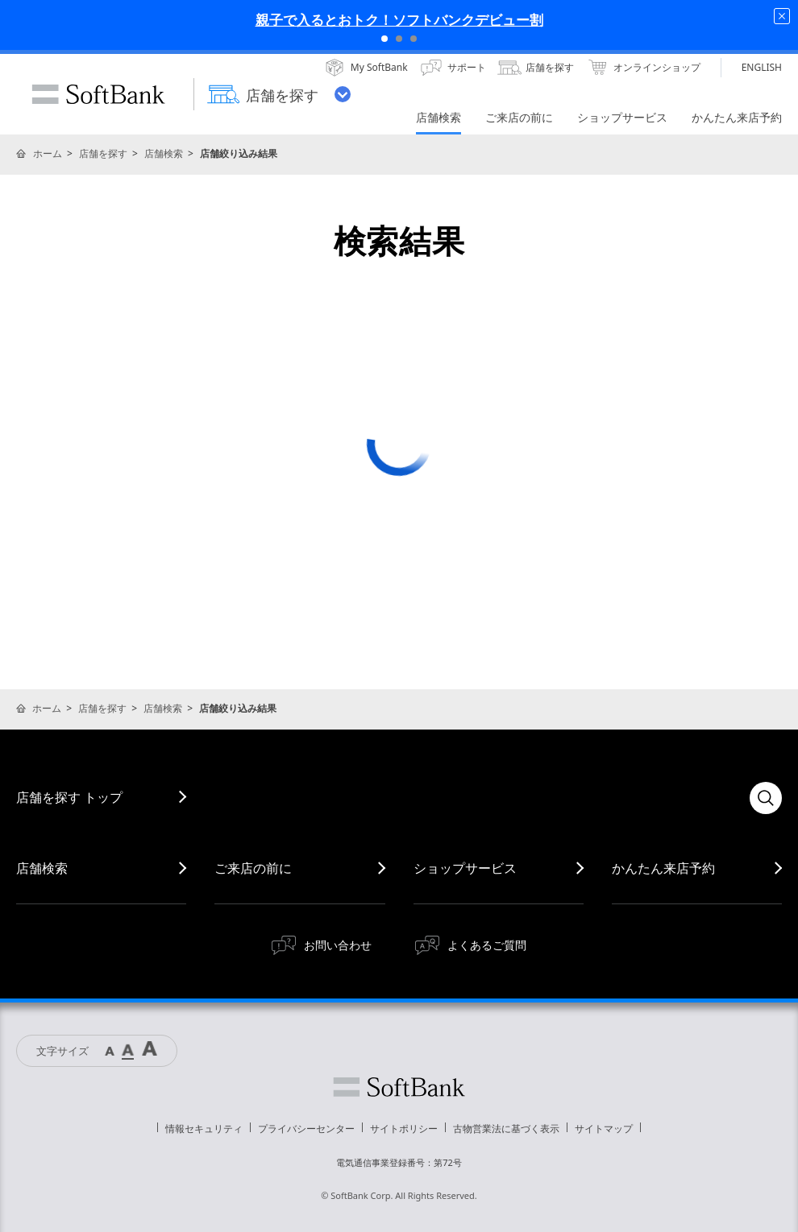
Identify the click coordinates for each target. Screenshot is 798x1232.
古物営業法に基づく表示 (506, 1128)
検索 (766, 798)
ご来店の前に (253, 868)
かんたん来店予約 (663, 868)
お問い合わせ (338, 945)
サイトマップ (604, 1128)
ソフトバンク (399, 1087)
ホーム (47, 153)
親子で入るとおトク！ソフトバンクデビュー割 (399, 19)
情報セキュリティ (204, 1128)
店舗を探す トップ (69, 797)
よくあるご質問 (486, 945)
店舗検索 (163, 153)
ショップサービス (465, 868)
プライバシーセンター (306, 1128)
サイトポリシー (404, 1128)
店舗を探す (103, 153)
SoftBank (98, 94)
